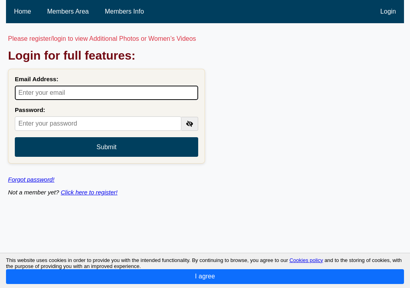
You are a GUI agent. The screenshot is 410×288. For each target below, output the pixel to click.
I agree (205, 276)
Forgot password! (31, 179)
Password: (30, 109)
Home (22, 11)
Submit (106, 147)
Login (388, 11)
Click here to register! (89, 192)
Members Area (68, 11)
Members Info (124, 11)
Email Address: (36, 79)
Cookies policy (306, 260)
